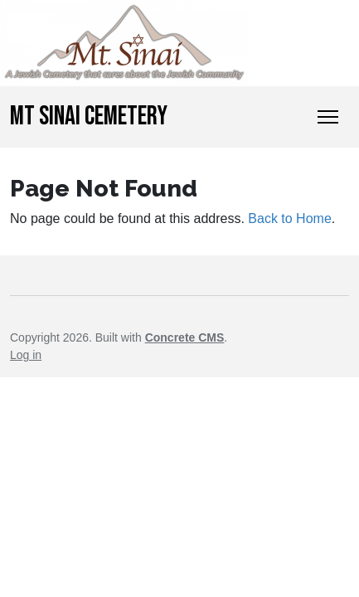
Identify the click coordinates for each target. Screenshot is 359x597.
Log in (25, 355)
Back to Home (289, 218)
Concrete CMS (185, 337)
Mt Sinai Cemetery (88, 116)
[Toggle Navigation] (328, 117)
